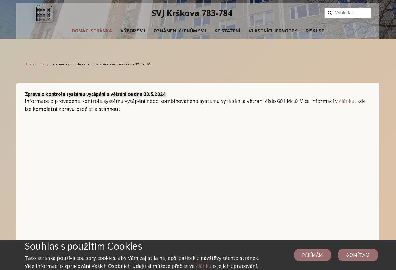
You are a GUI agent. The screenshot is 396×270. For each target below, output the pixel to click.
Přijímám (312, 255)
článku (346, 101)
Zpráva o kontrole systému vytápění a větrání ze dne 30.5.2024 (95, 94)
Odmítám (358, 255)
